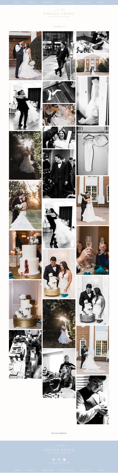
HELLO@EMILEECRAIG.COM (59, 463)
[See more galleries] (59, 433)
